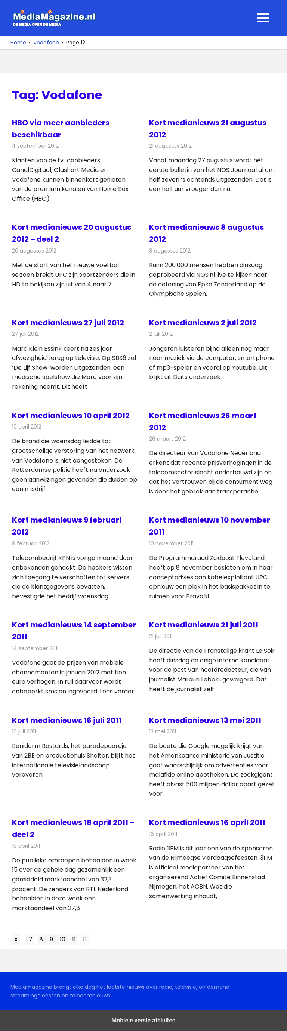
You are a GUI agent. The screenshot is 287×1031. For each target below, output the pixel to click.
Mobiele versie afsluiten (143, 1020)
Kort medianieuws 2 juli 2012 (203, 322)
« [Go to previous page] (16, 939)
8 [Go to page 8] (41, 939)
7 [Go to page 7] (31, 939)
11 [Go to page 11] (74, 939)
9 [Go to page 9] (51, 939)
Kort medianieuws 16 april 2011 (207, 822)
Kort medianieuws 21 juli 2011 (203, 625)
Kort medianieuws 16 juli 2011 (66, 720)
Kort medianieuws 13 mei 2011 (205, 720)
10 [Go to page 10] (62, 939)
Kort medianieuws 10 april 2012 (71, 415)
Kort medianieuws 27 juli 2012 (68, 322)
